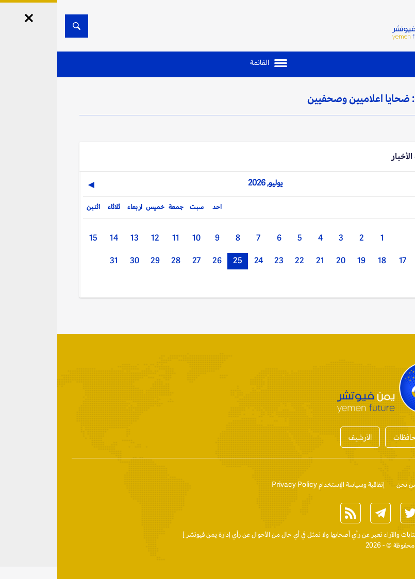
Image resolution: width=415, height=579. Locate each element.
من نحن (349, 484)
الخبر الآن (381, 534)
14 (57, 238)
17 (345, 260)
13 (77, 238)
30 (77, 260)
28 (118, 260)
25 (180, 260)
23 (221, 260)
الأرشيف (302, 437)
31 (57, 260)
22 (242, 260)
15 (36, 238)
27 (139, 260)
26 (159, 260)
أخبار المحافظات (359, 437)
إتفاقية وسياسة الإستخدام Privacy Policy (270, 484)
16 (366, 260)
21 (263, 260)
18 (325, 260)
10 (139, 238)
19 (304, 260)
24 (201, 260)
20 (283, 260)
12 (98, 238)
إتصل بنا (382, 484)
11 (118, 238)
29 (98, 260)
